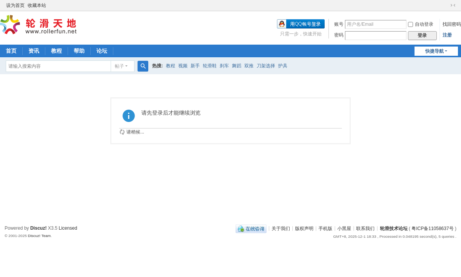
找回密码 (452, 24)
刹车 (224, 65)
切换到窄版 (452, 5)
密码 (338, 35)
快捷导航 (434, 51)
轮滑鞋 (210, 65)
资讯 (33, 51)
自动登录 (420, 24)
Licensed (68, 228)
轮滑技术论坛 (394, 228)
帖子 (119, 66)
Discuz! (38, 228)
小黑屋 (344, 228)
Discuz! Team (39, 236)
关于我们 (281, 228)
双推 (249, 65)
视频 (182, 65)
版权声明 (304, 228)
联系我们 (365, 228)
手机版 (325, 228)
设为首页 (15, 5)
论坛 (101, 51)
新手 (195, 65)
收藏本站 (37, 5)
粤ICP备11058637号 (432, 228)
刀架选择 (266, 65)
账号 (338, 24)
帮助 (79, 51)
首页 (11, 51)
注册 (447, 35)
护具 (282, 65)
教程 (56, 51)
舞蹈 (236, 65)
